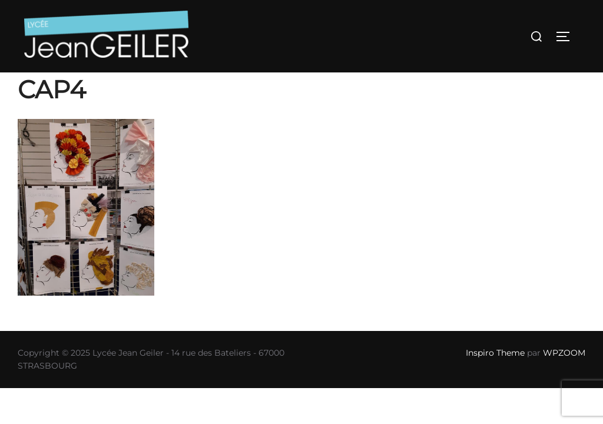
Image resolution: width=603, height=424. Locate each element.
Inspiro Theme (495, 352)
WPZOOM (564, 352)
